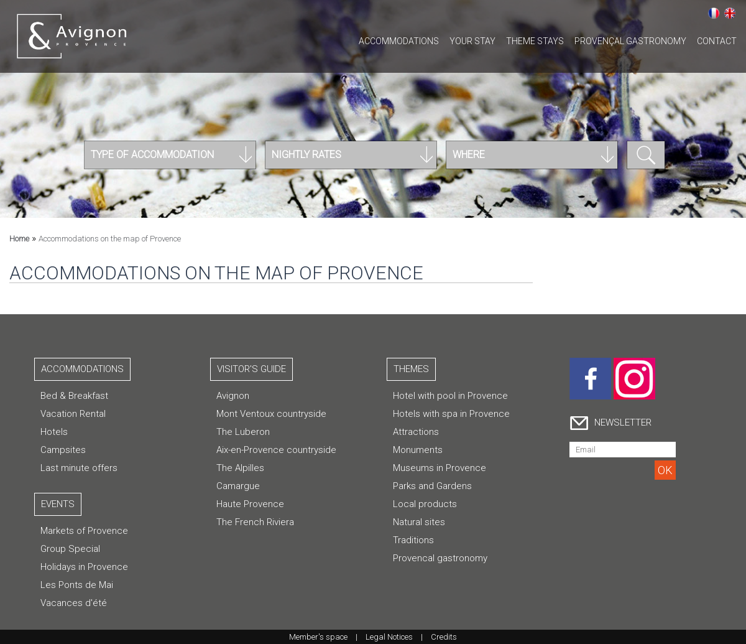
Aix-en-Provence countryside (276, 449)
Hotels (54, 431)
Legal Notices (389, 637)
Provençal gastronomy (630, 41)
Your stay (472, 41)
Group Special (70, 548)
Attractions (416, 431)
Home (19, 238)
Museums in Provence (439, 468)
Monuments (418, 449)
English (730, 13)
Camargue (238, 486)
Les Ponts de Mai (76, 584)
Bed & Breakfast (74, 395)
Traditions (413, 540)
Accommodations (399, 41)
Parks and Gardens (432, 486)
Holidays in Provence (84, 566)
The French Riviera (255, 522)
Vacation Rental (73, 413)
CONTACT (717, 41)
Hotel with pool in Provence (450, 395)
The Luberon (243, 431)
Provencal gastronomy (440, 558)
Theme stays (535, 41)
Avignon (232, 395)
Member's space (318, 637)
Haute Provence (250, 504)
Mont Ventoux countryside (271, 413)
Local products (425, 504)
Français (713, 13)
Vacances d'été (73, 603)
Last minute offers (78, 468)
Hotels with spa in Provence (451, 413)
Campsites (63, 449)
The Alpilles (240, 468)
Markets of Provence (84, 530)
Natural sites (419, 522)
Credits (444, 637)
